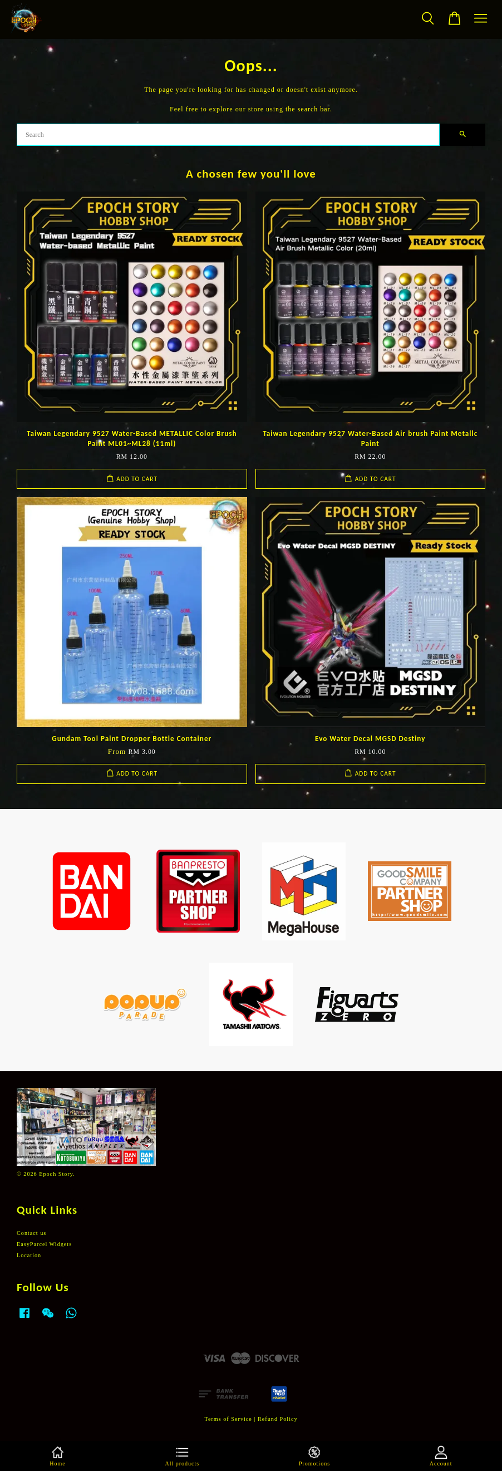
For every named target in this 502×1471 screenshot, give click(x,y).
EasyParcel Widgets (44, 1244)
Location (29, 1255)
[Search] (228, 135)
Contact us (31, 1233)
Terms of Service (228, 1419)
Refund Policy (278, 1419)
